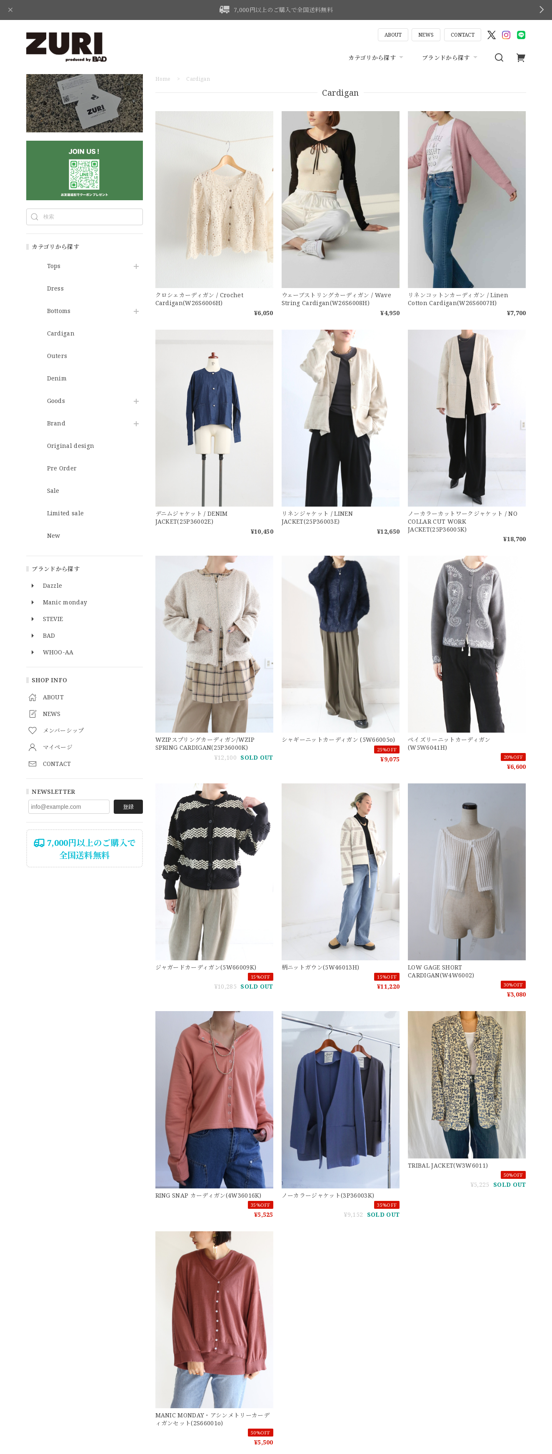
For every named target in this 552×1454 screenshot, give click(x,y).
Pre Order (62, 468)
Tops (54, 266)
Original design (71, 446)
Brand (56, 423)
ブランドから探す (451, 57)
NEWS (426, 34)
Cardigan (61, 333)
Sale (53, 491)
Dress (55, 288)
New (53, 535)
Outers (57, 356)
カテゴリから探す (376, 57)
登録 (128, 806)
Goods (56, 401)
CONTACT (463, 34)
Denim (57, 378)
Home (163, 78)
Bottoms (59, 311)
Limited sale (65, 513)
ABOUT (393, 34)
